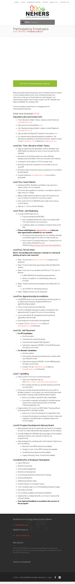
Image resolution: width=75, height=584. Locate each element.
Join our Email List (22, 535)
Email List (54, 2)
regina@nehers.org (43, 230)
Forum (45, 2)
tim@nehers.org (28, 141)
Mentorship (22, 31)
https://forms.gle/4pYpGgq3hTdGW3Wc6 (45, 245)
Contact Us (64, 2)
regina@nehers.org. (25, 130)
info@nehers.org (21, 525)
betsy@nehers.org (49, 141)
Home (16, 2)
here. (56, 133)
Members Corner (33, 2)
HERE (35, 113)
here (41, 125)
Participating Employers (35, 31)
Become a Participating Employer (35, 83)
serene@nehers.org (25, 122)
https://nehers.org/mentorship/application (41, 382)
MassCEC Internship (39, 260)
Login (23, 2)
